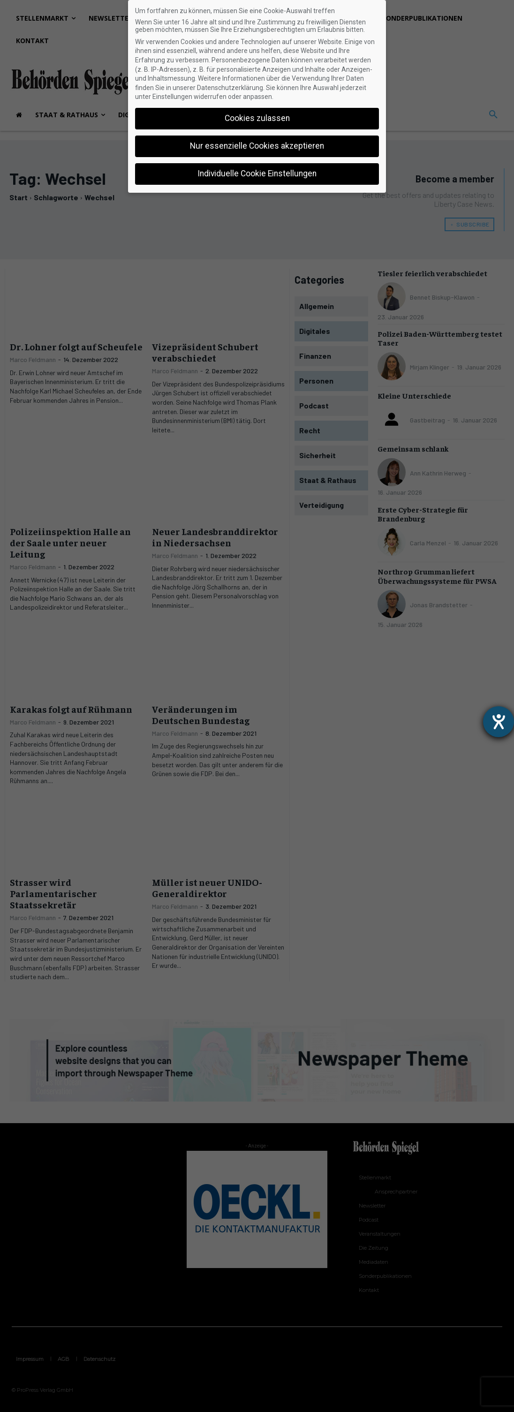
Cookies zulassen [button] (257, 118)
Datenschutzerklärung (230, 87)
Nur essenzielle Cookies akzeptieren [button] (257, 146)
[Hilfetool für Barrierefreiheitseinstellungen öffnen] (498, 721)
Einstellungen (172, 96)
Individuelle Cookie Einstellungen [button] (257, 173)
